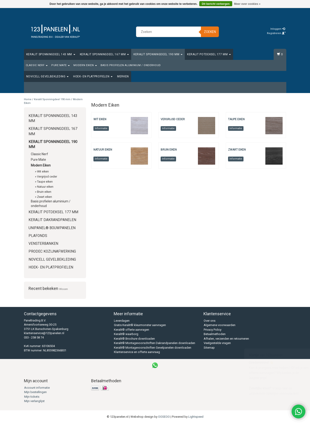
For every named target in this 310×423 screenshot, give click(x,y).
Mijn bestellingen (35, 392)
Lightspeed (195, 416)
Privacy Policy (212, 329)
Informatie (101, 128)
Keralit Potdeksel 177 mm (209, 54)
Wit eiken (43, 171)
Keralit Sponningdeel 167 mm (104, 54)
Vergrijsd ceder (47, 176)
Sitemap (209, 347)
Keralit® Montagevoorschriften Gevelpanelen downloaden (152, 347)
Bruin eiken (44, 191)
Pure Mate (60, 65)
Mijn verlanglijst (34, 401)
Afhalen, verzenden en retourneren (226, 338)
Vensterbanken (43, 244)
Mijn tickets (31, 396)
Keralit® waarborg (126, 334)
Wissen (63, 289)
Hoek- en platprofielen (93, 76)
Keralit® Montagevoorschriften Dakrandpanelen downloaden (154, 343)
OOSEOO (164, 416)
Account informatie (37, 387)
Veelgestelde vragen (217, 343)
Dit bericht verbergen (216, 4)
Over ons (209, 320)
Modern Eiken (85, 65)
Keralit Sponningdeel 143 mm (50, 54)
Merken (123, 76)
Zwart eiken (44, 196)
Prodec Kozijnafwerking (52, 251)
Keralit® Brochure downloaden (134, 338)
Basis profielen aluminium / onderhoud (131, 65)
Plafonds (38, 236)
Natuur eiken (45, 186)
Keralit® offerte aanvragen (131, 329)
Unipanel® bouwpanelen (52, 228)
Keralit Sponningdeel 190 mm (158, 54)
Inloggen (277, 28)
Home (28, 99)
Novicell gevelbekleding (47, 76)
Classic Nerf (37, 65)
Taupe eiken (45, 181)
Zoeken (210, 32)
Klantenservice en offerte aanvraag (137, 352)
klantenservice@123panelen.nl (44, 333)
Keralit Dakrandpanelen (52, 220)
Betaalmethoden (215, 334)
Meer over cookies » (247, 4)
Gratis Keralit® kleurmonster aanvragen (140, 325)
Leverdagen (122, 320)
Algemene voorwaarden (219, 325)
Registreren (276, 33)
